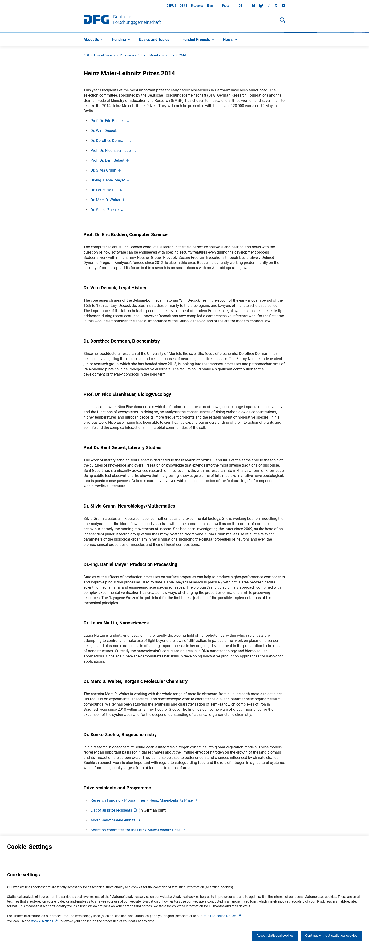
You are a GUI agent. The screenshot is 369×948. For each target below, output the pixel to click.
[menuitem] (94, 40)
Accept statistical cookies (275, 935)
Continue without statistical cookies (331, 935)
